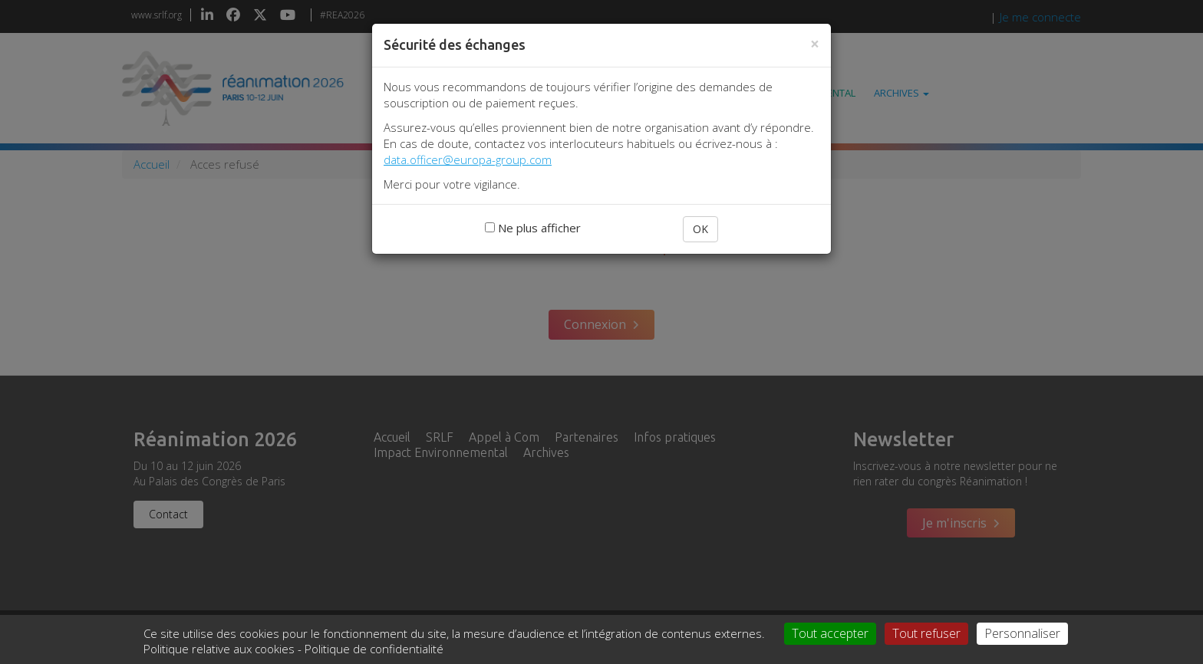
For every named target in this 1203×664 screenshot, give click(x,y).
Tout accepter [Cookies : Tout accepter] (830, 633)
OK (700, 229)
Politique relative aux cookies (219, 648)
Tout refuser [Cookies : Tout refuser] (926, 633)
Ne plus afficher (533, 227)
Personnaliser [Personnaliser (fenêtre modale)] (1022, 633)
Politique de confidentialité (374, 648)
